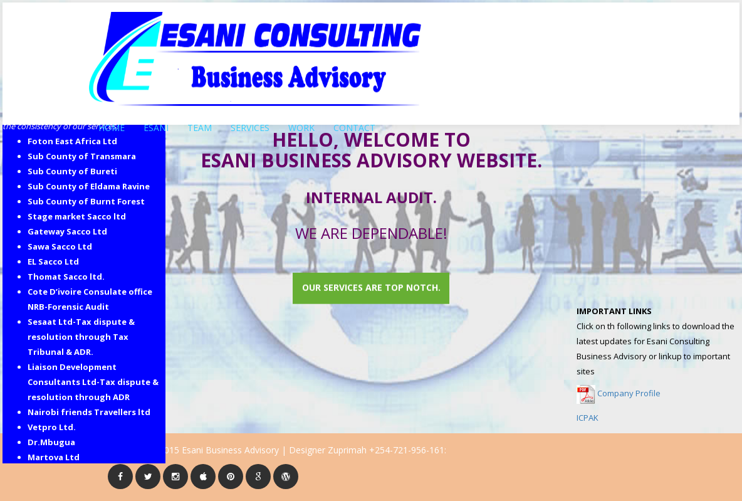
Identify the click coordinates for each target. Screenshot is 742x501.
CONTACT (354, 123)
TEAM (199, 123)
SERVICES (250, 123)
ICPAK (587, 417)
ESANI (156, 123)
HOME (111, 123)
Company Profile (629, 393)
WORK (301, 123)
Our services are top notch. (371, 287)
